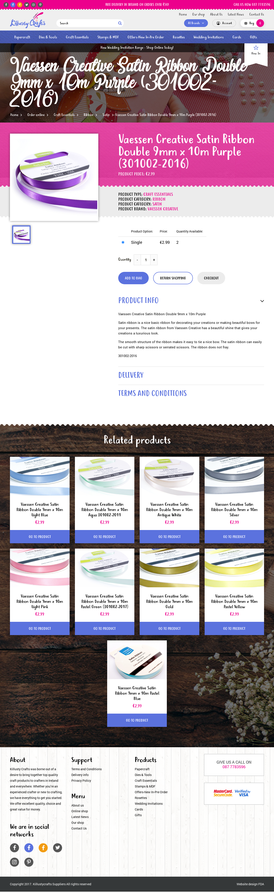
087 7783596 (234, 768)
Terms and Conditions (86, 770)
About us (77, 807)
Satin (106, 115)
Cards (236, 37)
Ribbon (88, 115)
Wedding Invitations (209, 37)
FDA (261, 885)
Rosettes (179, 37)
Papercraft (22, 37)
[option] (54, 177)
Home (183, 14)
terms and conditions (154, 395)
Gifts (253, 37)
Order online (36, 115)
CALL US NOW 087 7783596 (252, 4)
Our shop (198, 14)
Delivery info (80, 776)
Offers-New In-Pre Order (145, 37)
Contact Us (256, 14)
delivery (131, 376)
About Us (216, 14)
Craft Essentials (77, 37)
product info (139, 301)
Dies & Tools (48, 37)
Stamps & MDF (108, 37)
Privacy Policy (81, 782)
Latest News (236, 14)
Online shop (79, 812)
